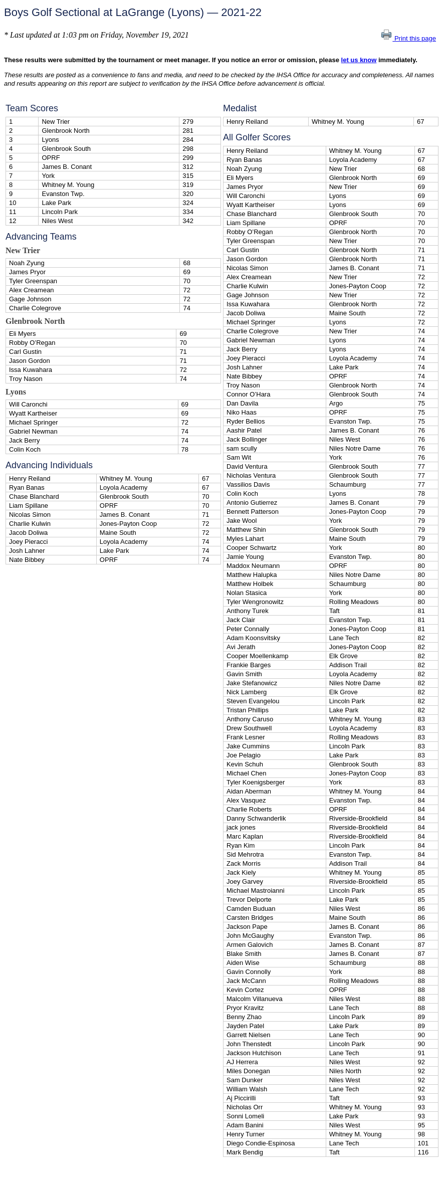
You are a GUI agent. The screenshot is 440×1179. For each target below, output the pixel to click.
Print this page (408, 38)
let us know (359, 60)
